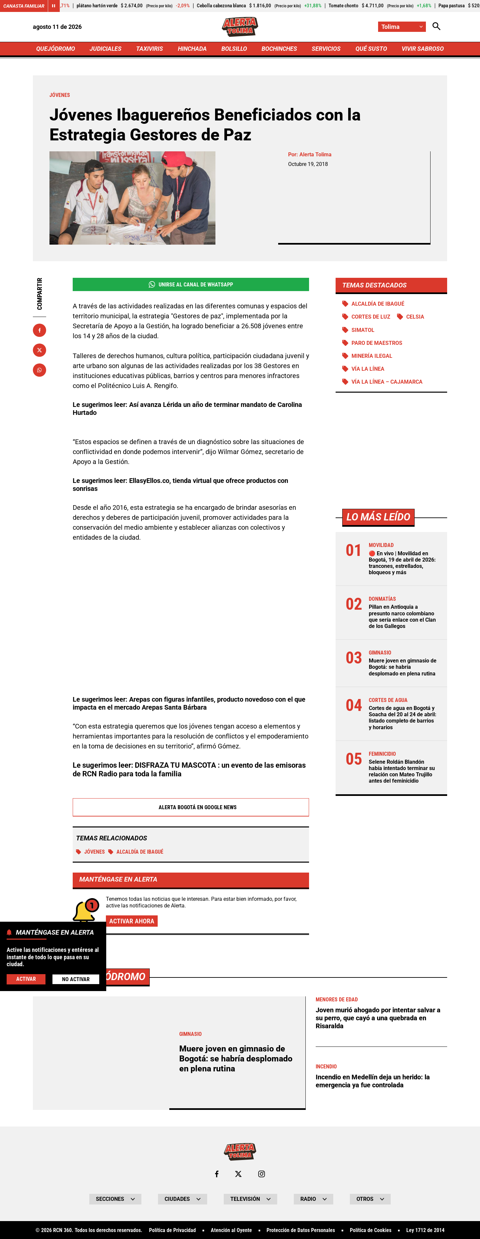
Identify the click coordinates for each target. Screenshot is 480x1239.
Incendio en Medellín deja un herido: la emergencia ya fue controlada (373, 1081)
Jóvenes (90, 852)
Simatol (363, 330)
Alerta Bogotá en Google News (191, 807)
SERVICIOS (326, 48)
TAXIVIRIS (149, 48)
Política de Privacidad (172, 1230)
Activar (26, 979)
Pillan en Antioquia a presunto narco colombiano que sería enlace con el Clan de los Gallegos (402, 616)
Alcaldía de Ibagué (135, 852)
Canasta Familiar (23, 6)
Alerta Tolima (315, 154)
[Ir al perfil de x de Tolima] (238, 1174)
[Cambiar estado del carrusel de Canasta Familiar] (54, 6)
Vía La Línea (368, 369)
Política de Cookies (370, 1230)
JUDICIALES (105, 48)
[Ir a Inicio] (240, 27)
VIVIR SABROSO (423, 48)
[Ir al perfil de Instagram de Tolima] (261, 1174)
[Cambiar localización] (402, 27)
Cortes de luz (371, 317)
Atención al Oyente (231, 1230)
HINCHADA (192, 48)
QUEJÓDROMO (55, 48)
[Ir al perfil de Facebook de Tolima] (216, 1174)
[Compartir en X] (39, 350)
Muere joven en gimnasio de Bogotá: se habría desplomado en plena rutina (403, 667)
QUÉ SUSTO (371, 48)
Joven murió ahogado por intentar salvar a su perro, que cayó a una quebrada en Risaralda (378, 1018)
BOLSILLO (234, 48)
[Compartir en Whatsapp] (39, 370)
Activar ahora (131, 921)
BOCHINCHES (279, 48)
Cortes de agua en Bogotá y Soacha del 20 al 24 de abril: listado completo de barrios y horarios (403, 718)
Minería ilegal (372, 356)
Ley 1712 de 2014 (425, 1230)
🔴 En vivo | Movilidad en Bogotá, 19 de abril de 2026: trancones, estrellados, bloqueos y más (402, 563)
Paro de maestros (377, 343)
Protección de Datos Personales (301, 1230)
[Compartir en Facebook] (39, 330)
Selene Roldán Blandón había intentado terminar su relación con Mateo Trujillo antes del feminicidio (402, 771)
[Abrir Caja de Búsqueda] (436, 27)
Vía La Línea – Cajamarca (387, 382)
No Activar (76, 979)
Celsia (415, 317)
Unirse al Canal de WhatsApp (191, 284)
